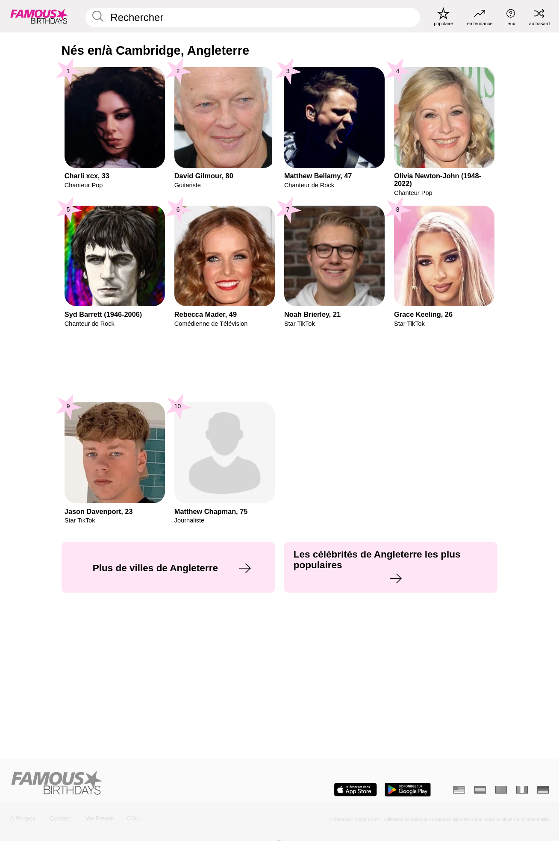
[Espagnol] (480, 790)
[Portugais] (501, 790)
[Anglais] (459, 790)
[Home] (142, 783)
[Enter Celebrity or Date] (252, 17)
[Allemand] (543, 790)
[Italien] (522, 790)
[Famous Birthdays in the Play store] (408, 790)
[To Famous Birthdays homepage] (39, 16)
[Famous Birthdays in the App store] (355, 790)
